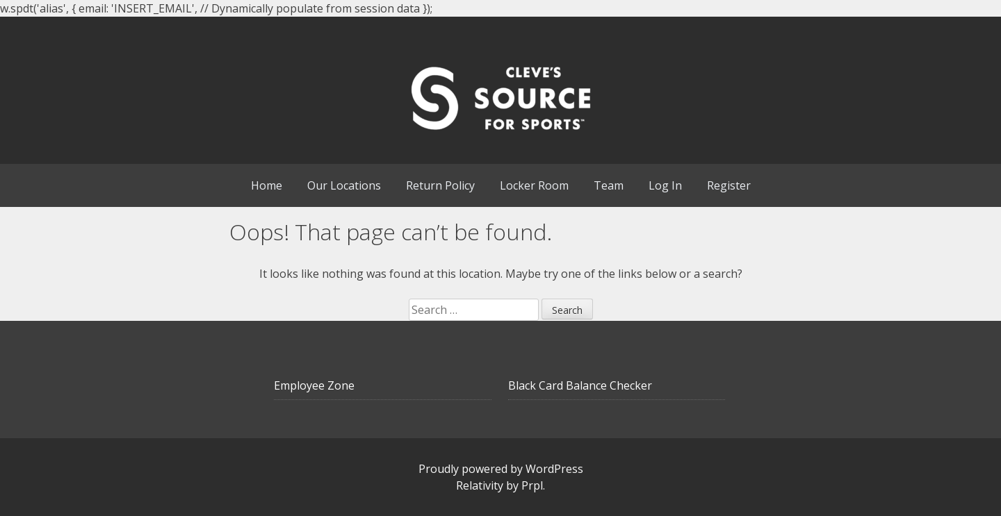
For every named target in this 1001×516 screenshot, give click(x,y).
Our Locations (344, 185)
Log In (665, 185)
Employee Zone (314, 385)
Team (609, 185)
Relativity (479, 485)
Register (729, 185)
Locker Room (534, 185)
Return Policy (440, 185)
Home (266, 185)
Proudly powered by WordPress (500, 468)
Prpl (532, 485)
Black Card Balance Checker (580, 385)
